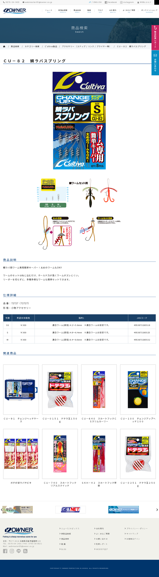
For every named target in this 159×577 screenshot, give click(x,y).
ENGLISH (97, 2)
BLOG (63, 549)
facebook (111, 2)
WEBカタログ (144, 2)
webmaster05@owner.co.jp (37, 2)
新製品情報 (66, 533)
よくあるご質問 (103, 533)
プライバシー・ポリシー (137, 528)
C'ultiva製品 (51, 46)
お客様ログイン (133, 539)
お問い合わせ (102, 539)
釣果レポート (102, 544)
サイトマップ (132, 533)
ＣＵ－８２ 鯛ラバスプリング (131, 46)
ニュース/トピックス (70, 528)
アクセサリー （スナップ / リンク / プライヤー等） (86, 46)
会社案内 (100, 528)
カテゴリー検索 (32, 46)
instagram (127, 2)
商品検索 (15, 46)
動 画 (63, 544)
